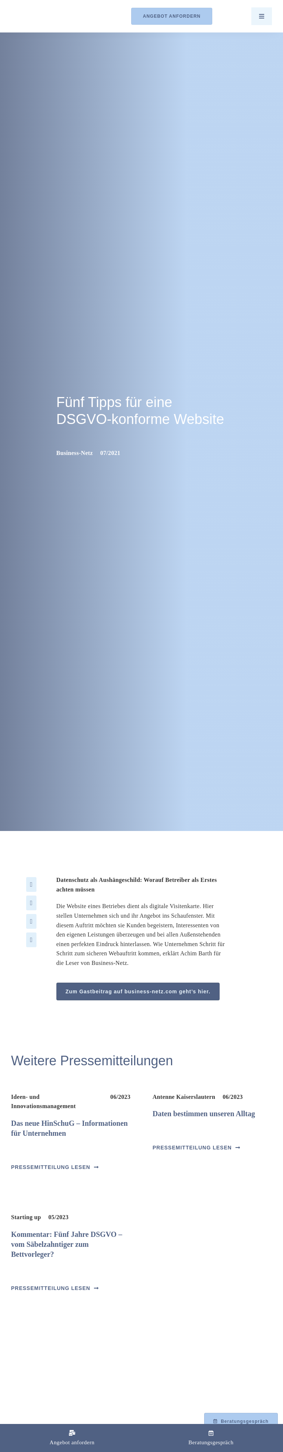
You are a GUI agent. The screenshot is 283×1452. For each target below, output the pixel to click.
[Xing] (31, 940)
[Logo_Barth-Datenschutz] (51, 16)
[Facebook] (31, 884)
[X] (31, 903)
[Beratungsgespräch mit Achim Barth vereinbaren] (241, 1421)
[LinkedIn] (31, 921)
